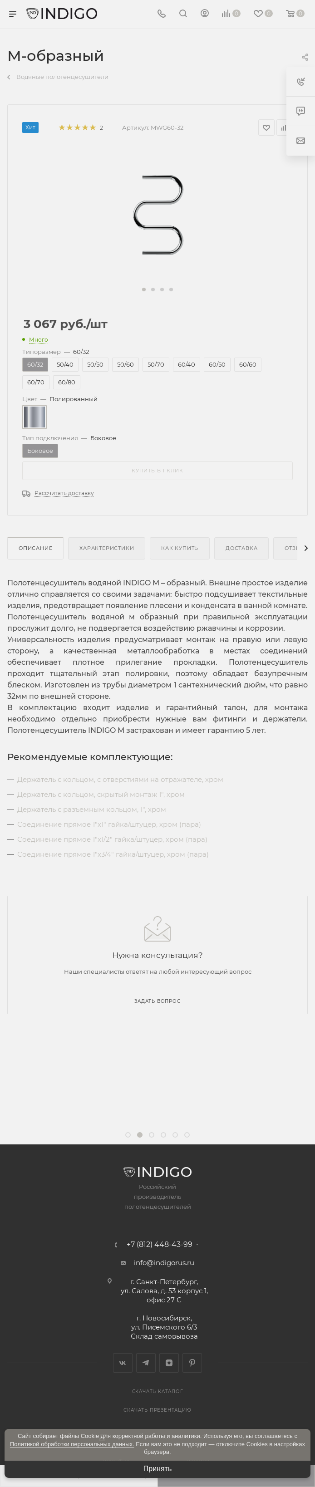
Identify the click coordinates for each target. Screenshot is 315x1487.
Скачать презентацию (157, 1410)
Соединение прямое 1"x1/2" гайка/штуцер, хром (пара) (112, 839)
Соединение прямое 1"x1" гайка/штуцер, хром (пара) (109, 824)
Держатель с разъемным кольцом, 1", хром (91, 809)
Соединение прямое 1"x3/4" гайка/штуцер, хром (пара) (113, 854)
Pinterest (192, 1363)
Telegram (146, 1363)
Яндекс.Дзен (169, 1363)
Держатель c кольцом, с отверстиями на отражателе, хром (120, 779)
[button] (143, 289)
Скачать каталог (157, 1391)
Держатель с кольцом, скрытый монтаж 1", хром (101, 794)
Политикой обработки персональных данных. (72, 1444)
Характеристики (106, 548)
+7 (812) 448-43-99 (159, 1244)
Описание (35, 548)
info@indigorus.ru (164, 1262)
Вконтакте (123, 1363)
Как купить (179, 548)
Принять (157, 1468)
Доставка (241, 548)
